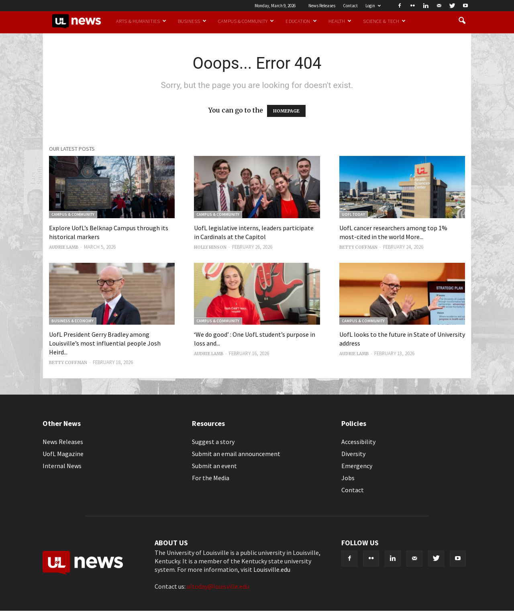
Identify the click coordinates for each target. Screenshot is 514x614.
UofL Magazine (63, 454)
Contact (350, 5)
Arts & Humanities (141, 21)
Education (301, 21)
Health (340, 21)
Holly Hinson (210, 247)
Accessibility (358, 442)
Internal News (62, 466)
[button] (461, 21)
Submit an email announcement (236, 454)
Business (192, 21)
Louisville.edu (271, 569)
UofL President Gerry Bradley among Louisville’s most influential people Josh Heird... (105, 343)
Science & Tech (384, 21)
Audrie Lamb (63, 247)
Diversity (353, 454)
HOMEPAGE (286, 111)
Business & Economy (72, 320)
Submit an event (214, 466)
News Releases (321, 5)
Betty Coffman (358, 247)
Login (373, 5)
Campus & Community (246, 21)
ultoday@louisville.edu (218, 586)
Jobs (348, 478)
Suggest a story (213, 442)
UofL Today (353, 214)
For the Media (210, 478)
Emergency (356, 466)
